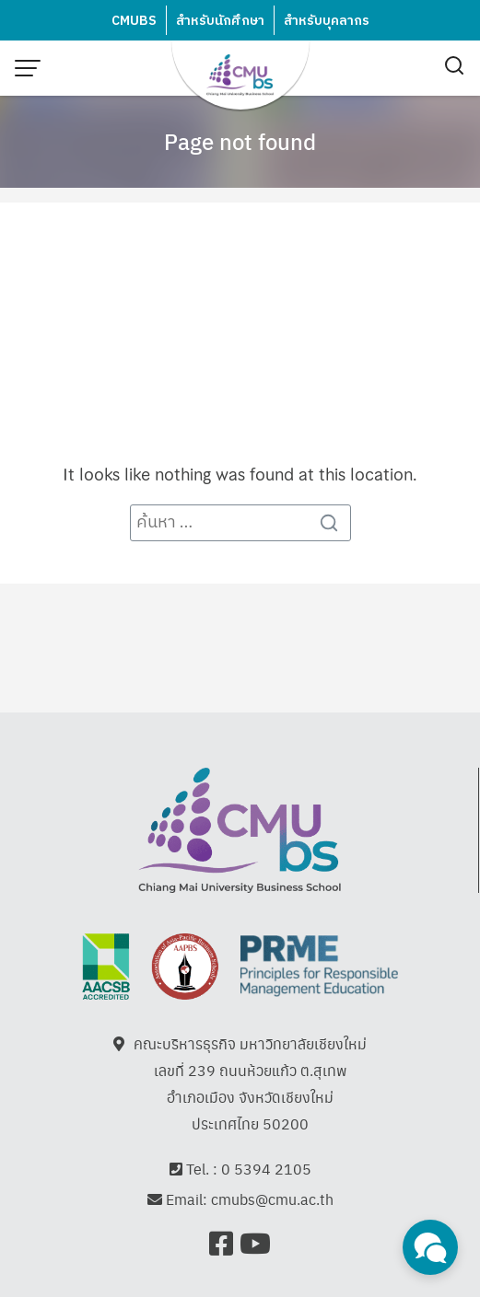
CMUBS (134, 20)
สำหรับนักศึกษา (220, 20)
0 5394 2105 (266, 1168)
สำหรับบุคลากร (326, 20)
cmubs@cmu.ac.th (272, 1199)
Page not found (240, 140)
